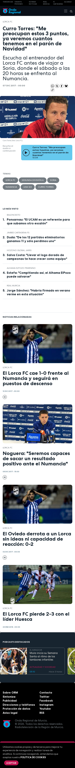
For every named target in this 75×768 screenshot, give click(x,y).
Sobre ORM (10, 692)
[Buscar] (70, 11)
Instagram (46, 704)
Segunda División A (33, 180)
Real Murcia (46, 3)
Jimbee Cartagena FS (18, 232)
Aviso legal (10, 712)
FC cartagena (58, 3)
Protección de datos (16, 708)
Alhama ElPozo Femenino (21, 268)
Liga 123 (28, 187)
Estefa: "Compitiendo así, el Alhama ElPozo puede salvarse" (39, 274)
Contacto (45, 692)
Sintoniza (9, 696)
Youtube (45, 708)
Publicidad (10, 700)
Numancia (11, 187)
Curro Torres (46, 187)
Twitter (44, 696)
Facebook (46, 700)
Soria (53, 180)
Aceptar (11, 763)
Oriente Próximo (19, 3)
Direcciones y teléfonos (19, 704)
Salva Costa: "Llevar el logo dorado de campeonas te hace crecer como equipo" (37, 257)
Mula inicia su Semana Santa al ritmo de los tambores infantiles (44, 656)
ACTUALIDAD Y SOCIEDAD (43, 667)
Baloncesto (13, 214)
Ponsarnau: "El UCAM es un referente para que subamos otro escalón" (38, 221)
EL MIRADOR (36, 650)
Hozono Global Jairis (19, 250)
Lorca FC (7, 21)
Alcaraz (68, 2)
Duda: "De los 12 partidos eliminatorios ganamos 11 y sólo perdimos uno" (36, 239)
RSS (41, 712)
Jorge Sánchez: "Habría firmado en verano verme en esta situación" (38, 292)
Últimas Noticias (33, 3)
